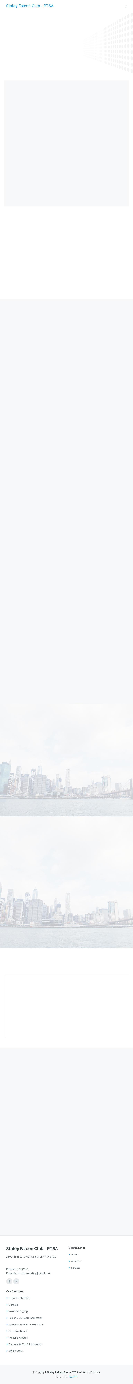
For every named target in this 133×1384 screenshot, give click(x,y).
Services (75, 1268)
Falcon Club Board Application (25, 1318)
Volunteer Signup (18, 1311)
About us (76, 1261)
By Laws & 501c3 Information (25, 1344)
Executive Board (18, 1331)
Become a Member (20, 1298)
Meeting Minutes (18, 1338)
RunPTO (73, 1376)
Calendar (14, 1304)
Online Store (16, 1351)
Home (74, 1254)
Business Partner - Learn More (26, 1324)
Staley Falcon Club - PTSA (30, 5)
